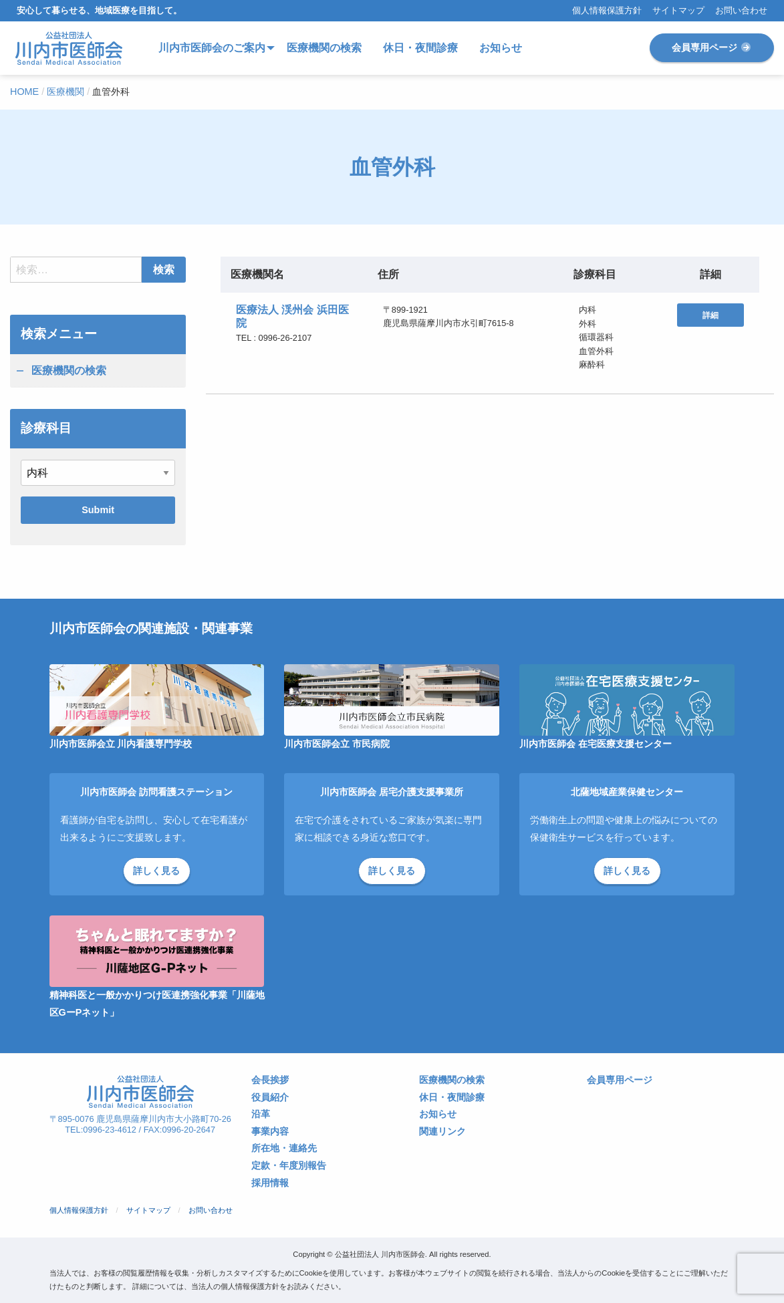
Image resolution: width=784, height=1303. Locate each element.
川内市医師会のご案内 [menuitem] (211, 47)
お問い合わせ (741, 11)
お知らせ (437, 1114)
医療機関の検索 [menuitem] (324, 47)
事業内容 (270, 1132)
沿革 (260, 1114)
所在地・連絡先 (284, 1148)
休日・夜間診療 (452, 1098)
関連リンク (442, 1132)
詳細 (710, 315)
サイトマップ (678, 11)
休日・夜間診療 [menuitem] (420, 47)
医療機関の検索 (68, 370)
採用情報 (270, 1183)
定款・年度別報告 (288, 1166)
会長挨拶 (270, 1080)
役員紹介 (270, 1098)
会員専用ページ (712, 47)
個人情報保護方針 (607, 11)
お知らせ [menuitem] (500, 47)
